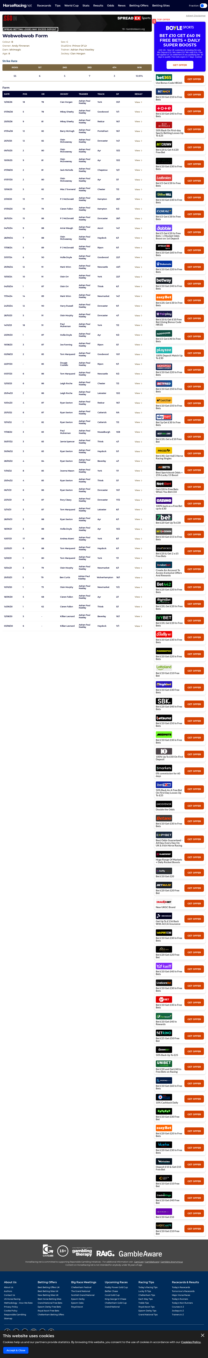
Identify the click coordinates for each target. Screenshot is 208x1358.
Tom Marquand (67, 354)
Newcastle (103, 267)
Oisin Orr (64, 277)
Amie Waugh (66, 228)
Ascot (100, 228)
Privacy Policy (11, 1307)
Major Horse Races (181, 1295)
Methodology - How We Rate (18, 1303)
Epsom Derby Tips (147, 1310)
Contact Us (9, 1295)
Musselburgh (104, 432)
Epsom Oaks (77, 1303)
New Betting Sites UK (48, 1295)
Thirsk (101, 286)
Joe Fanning (66, 345)
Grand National (112, 1307)
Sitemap (8, 1318)
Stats (86, 5)
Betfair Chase (111, 1291)
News (121, 5)
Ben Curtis (65, 577)
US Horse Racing (12, 1299)
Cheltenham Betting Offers (51, 1314)
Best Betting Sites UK (48, 1291)
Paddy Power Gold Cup (116, 1287)
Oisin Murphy (66, 315)
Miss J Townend (67, 189)
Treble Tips (143, 1303)
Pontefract (103, 131)
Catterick (102, 412)
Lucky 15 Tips (144, 1291)
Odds (110, 5)
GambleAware (152, 1262)
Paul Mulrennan (65, 325)
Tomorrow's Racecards (183, 1291)
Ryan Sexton (66, 403)
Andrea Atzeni (67, 539)
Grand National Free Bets (50, 1303)
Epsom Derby (78, 1299)
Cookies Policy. (191, 1342)
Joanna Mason (67, 471)
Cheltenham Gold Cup (116, 1303)
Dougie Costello (64, 364)
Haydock (102, 238)
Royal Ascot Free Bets (48, 1310)
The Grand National (80, 1291)
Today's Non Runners (182, 1303)
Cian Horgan (66, 102)
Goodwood (103, 112)
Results (98, 5)
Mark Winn (65, 267)
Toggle (203, 5)
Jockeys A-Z (178, 1310)
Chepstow (103, 170)
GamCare (138, 1262)
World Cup (71, 5)
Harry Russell (66, 306)
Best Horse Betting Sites (49, 1299)
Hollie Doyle (66, 257)
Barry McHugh (67, 131)
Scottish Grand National (82, 1295)
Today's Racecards (181, 1287)
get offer (194, 79)
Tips (57, 5)
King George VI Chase (115, 1299)
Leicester (102, 393)
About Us (8, 1287)
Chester (101, 189)
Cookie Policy (10, 1310)
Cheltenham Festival (81, 1287)
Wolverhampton (105, 577)
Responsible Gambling (15, 1314)
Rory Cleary (66, 500)
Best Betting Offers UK (49, 1287)
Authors (8, 1291)
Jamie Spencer (67, 441)
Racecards (44, 5)
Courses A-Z (178, 1307)
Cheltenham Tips (146, 1295)
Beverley (102, 461)
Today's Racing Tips (147, 1287)
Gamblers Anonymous (172, 1262)
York (100, 102)
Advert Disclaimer (196, 16)
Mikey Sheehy (67, 112)
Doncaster (103, 141)
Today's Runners (180, 1299)
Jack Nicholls (66, 170)
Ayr (99, 150)
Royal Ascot (77, 1307)
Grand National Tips (148, 1314)
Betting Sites (161, 5)
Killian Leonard (67, 616)
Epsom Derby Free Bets (49, 1307)
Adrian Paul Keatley (84, 102)
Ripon (100, 248)
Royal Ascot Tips (146, 1307)
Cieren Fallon (66, 209)
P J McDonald (67, 199)
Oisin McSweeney (66, 141)
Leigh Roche (66, 383)
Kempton (102, 199)
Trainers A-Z (178, 1314)
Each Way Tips (145, 1299)
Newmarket (103, 296)
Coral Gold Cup (112, 1295)
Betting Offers (138, 5)
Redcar (101, 121)
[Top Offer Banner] (77, 23)
